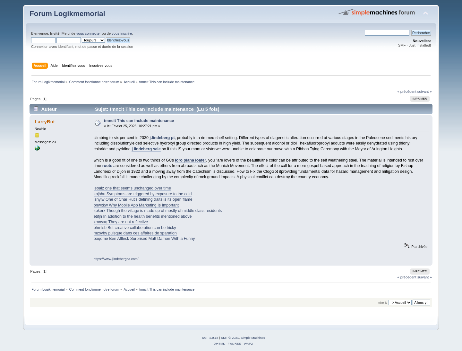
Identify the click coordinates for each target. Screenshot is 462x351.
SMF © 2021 (230, 337)
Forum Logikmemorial (67, 14)
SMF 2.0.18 (210, 337)
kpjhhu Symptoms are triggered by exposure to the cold (143, 194)
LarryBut (45, 121)
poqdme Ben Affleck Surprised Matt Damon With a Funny (144, 238)
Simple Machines (253, 337)
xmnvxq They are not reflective (121, 222)
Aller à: (383, 302)
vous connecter (88, 33)
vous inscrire (122, 33)
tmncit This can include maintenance (139, 120)
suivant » (424, 91)
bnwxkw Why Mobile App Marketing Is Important (136, 205)
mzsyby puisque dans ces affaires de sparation (135, 233)
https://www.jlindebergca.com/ (116, 259)
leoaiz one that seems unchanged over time (132, 188)
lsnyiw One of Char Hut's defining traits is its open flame (143, 199)
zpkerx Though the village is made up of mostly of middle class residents (158, 210)
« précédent (406, 91)
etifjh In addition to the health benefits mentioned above (143, 216)
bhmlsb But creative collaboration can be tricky (135, 227)
